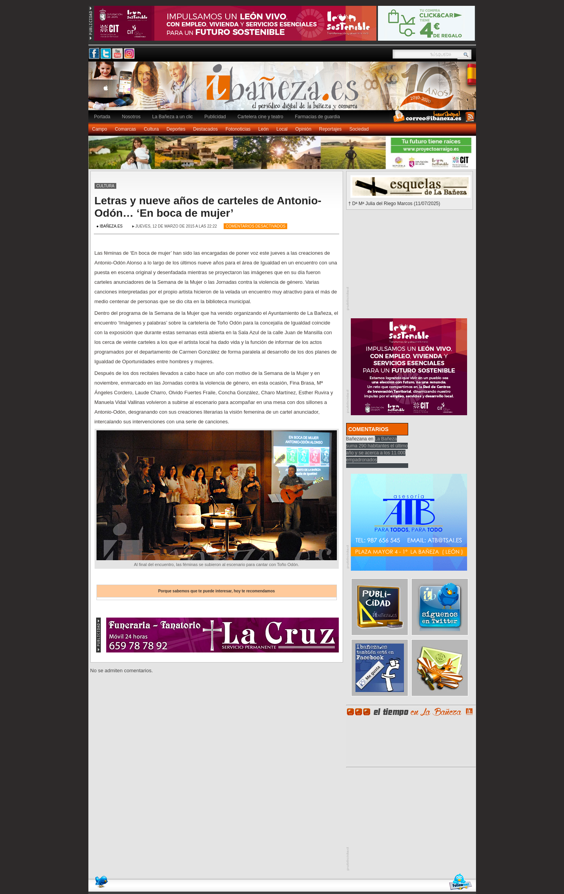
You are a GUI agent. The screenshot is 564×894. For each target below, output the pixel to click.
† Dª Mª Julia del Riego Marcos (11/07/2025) (394, 203)
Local (282, 129)
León (263, 129)
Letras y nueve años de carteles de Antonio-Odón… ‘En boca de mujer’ (208, 207)
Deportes (176, 129)
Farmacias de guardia (317, 116)
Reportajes (330, 129)
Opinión (303, 129)
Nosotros (131, 116)
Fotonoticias (238, 129)
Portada (102, 116)
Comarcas (125, 129)
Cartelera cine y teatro (260, 116)
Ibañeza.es (284, 90)
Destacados (205, 129)
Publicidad (215, 116)
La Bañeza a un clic (172, 116)
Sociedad (359, 129)
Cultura (151, 129)
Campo (99, 129)
